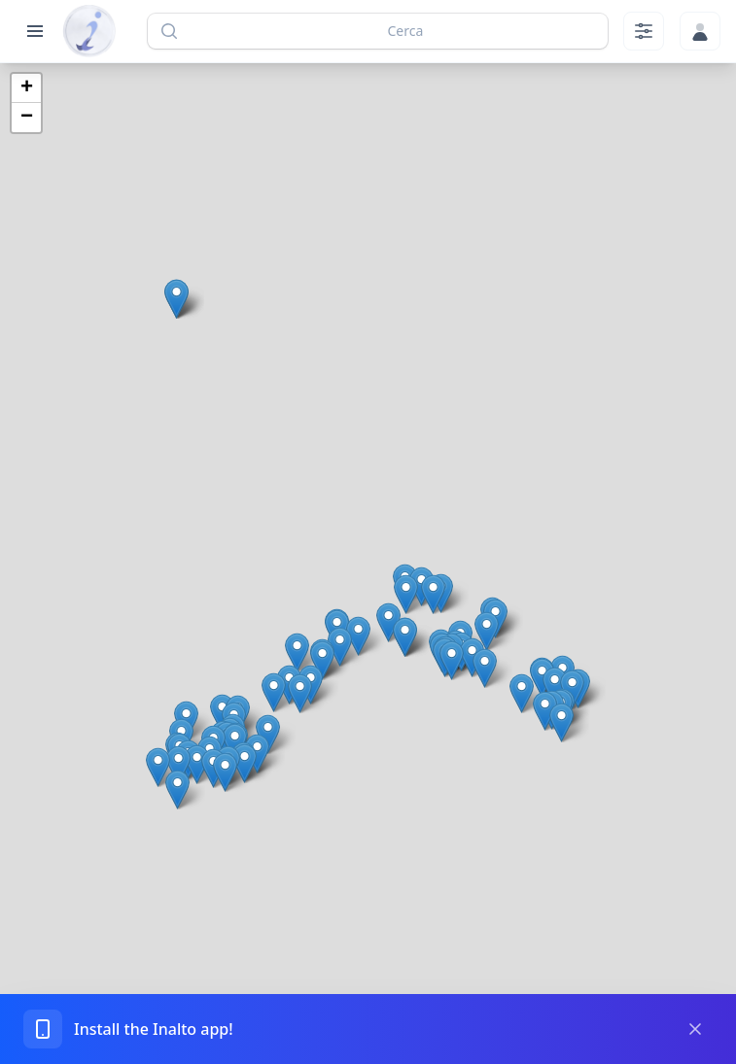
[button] (406, 594)
